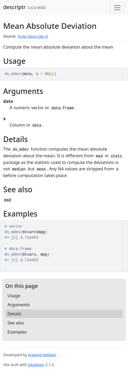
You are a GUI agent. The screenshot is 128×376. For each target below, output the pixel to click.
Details (14, 314)
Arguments (18, 305)
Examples (17, 332)
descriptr (14, 7)
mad (7, 200)
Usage (13, 296)
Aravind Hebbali (42, 354)
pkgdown (36, 364)
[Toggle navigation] (117, 7)
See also (15, 323)
